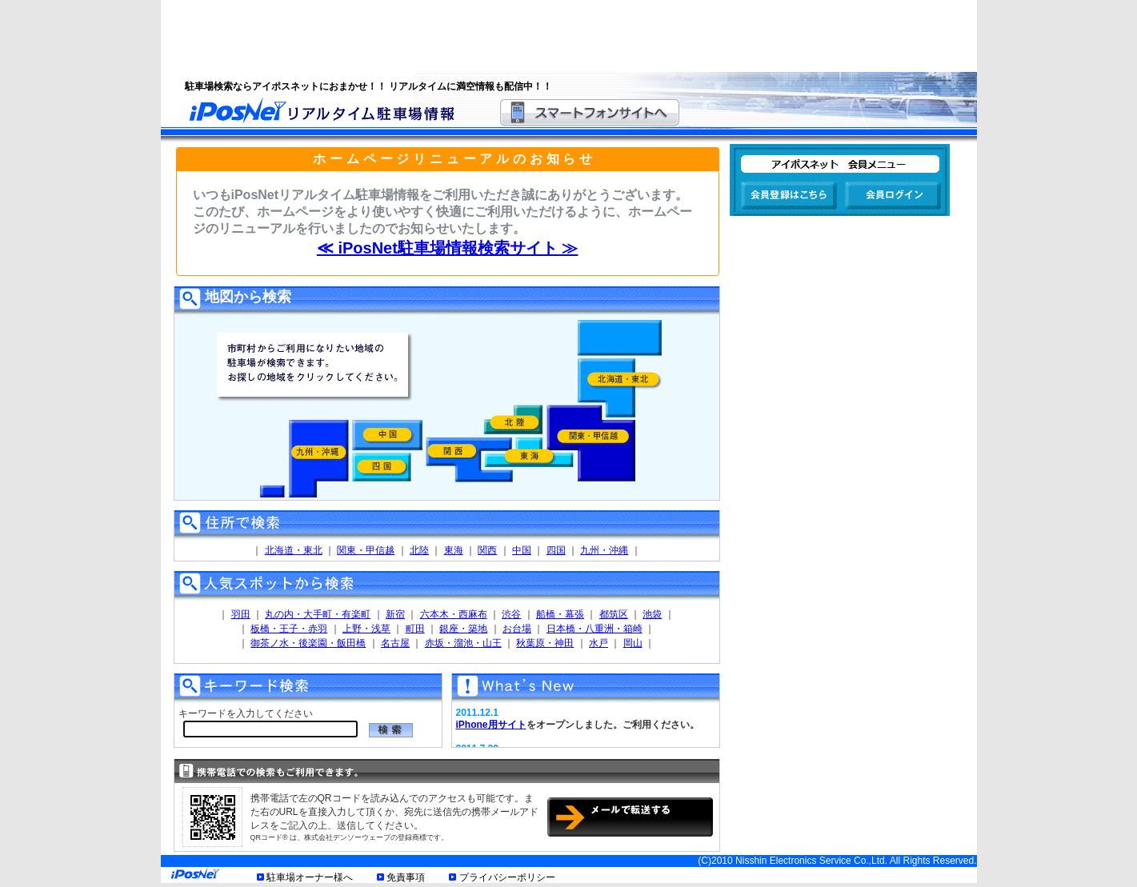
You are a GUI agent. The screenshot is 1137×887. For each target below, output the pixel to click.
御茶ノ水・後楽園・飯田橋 (308, 643)
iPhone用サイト (491, 724)
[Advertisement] (549, 36)
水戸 (598, 643)
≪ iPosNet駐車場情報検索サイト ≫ (448, 248)
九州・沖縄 (604, 550)
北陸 (419, 550)
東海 (453, 550)
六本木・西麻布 (453, 614)
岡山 (633, 643)
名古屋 (395, 643)
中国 (521, 550)
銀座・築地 (463, 628)
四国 (556, 550)
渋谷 (511, 614)
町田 (415, 628)
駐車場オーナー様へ (309, 877)
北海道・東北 (293, 550)
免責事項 (405, 877)
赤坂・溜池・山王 (463, 643)
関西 (487, 550)
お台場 (516, 628)
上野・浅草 (366, 628)
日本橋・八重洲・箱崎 (594, 628)
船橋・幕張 (560, 614)
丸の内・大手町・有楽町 (317, 614)
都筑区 (613, 614)
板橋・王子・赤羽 (288, 628)
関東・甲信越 (365, 550)
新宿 (395, 614)
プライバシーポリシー (507, 877)
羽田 (240, 614)
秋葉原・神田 (545, 643)
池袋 (652, 614)
